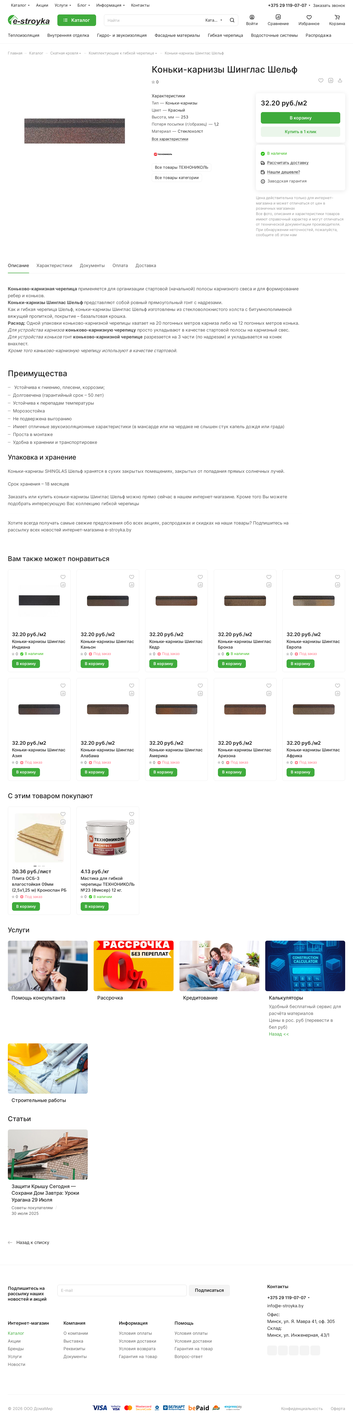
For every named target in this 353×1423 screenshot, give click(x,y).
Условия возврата (137, 1348)
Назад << (279, 1034)
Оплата (120, 265)
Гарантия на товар (138, 1356)
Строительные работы (39, 1100)
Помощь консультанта (38, 998)
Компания (74, 1323)
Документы (92, 265)
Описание (18, 265)
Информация (133, 1323)
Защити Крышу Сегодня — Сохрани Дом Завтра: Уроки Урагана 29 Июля (45, 1193)
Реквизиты (74, 1348)
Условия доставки (137, 1341)
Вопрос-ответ (189, 1356)
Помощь (184, 1323)
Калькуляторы (286, 998)
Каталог (16, 1333)
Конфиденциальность (302, 1408)
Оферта (338, 1408)
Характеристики (54, 265)
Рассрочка (110, 998)
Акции (14, 1341)
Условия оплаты (135, 1333)
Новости (16, 1364)
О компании (75, 1333)
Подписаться (209, 1290)
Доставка (146, 265)
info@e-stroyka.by (285, 1305)
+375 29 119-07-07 (287, 5)
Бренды (16, 1348)
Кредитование (200, 998)
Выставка (73, 1341)
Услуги (15, 1356)
